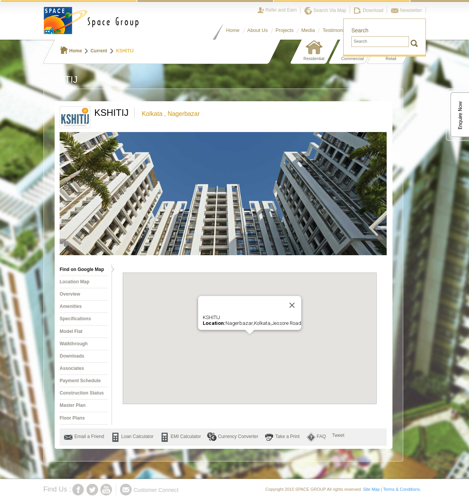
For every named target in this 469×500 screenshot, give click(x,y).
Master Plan (72, 405)
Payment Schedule (80, 380)
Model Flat (71, 331)
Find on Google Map (82, 269)
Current (98, 51)
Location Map (74, 281)
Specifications (75, 318)
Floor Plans (72, 418)
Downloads (72, 356)
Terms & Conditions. (402, 489)
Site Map (371, 489)
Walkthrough (74, 343)
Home (71, 51)
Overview (70, 294)
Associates (72, 368)
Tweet (338, 435)
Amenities (71, 306)
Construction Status (82, 393)
